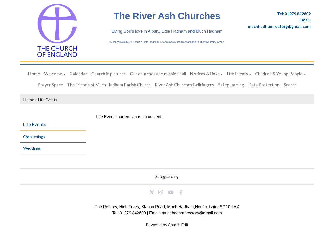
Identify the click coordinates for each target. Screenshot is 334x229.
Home (34, 74)
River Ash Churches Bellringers (184, 85)
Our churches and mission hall (158, 74)
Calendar (78, 74)
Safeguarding (231, 85)
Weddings (32, 148)
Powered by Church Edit (167, 224)
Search (290, 85)
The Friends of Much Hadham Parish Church (109, 85)
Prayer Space (50, 85)
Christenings (34, 136)
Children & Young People (279, 74)
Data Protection (263, 85)
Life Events (237, 74)
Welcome (53, 74)
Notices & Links (205, 74)
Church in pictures (108, 74)
